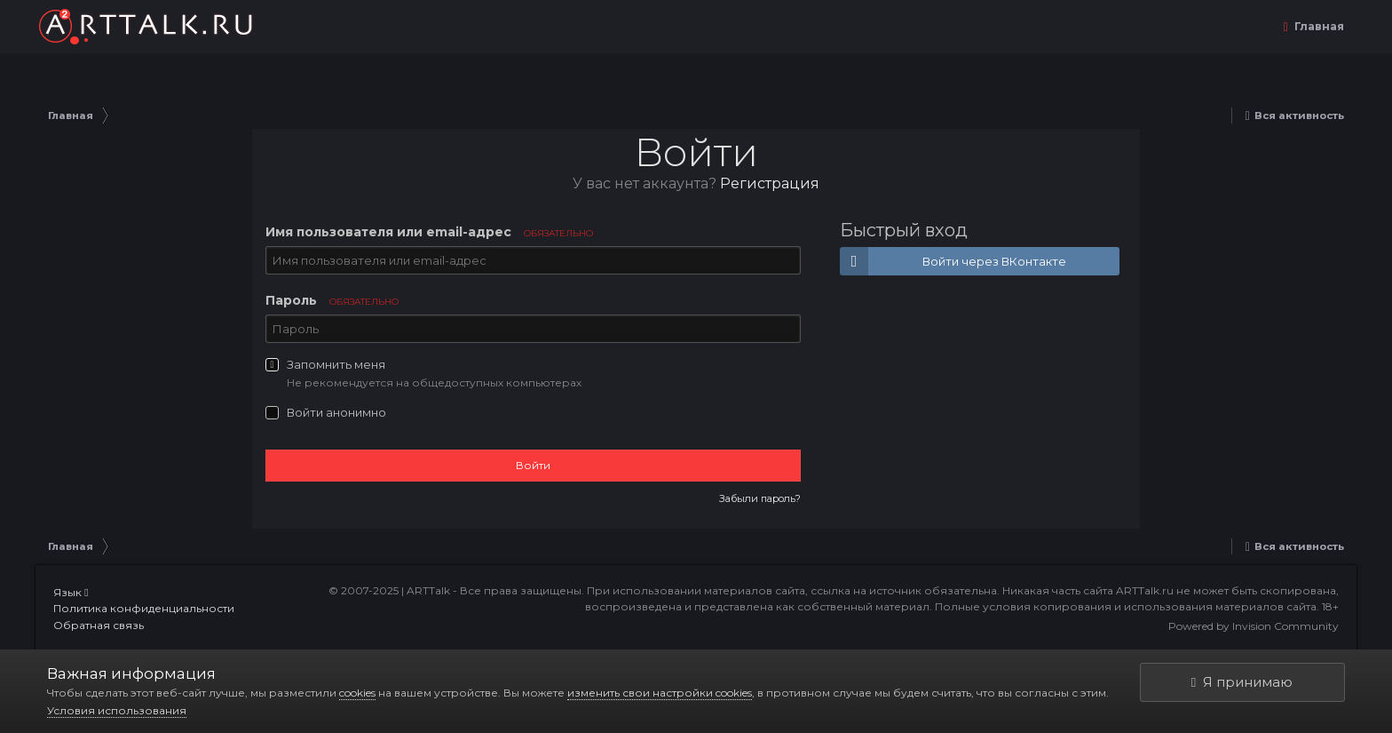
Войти (533, 465)
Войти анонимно (336, 412)
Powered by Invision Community (1253, 626)
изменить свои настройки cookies (659, 692)
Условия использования (116, 710)
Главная (1318, 26)
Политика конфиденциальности (143, 608)
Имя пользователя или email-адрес (429, 232)
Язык (70, 592)
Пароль (332, 300)
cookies (357, 692)
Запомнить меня (336, 364)
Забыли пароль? (760, 498)
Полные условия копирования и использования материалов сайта (1126, 606)
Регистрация (769, 183)
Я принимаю (1242, 681)
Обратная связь (98, 625)
